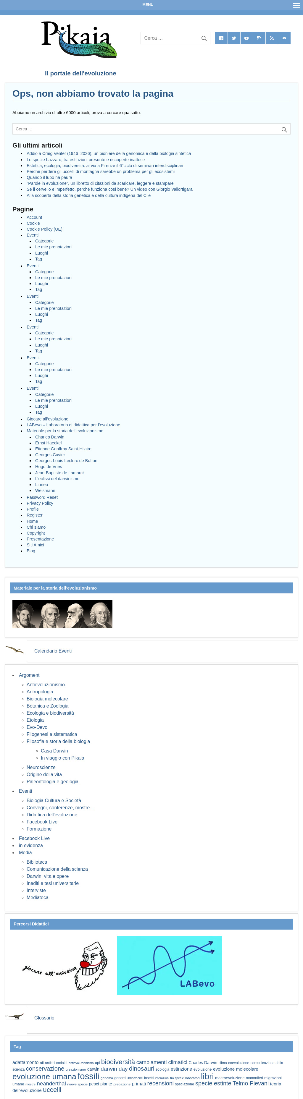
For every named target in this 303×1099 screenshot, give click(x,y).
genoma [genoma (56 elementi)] (107, 1078)
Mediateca (38, 897)
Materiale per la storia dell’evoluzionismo (65, 430)
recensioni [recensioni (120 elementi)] (160, 1083)
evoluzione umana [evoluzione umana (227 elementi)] (44, 1076)
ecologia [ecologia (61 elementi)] (162, 1069)
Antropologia (40, 691)
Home (32, 521)
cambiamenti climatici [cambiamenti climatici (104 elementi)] (161, 1062)
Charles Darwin (49, 437)
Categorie (44, 241)
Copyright (36, 533)
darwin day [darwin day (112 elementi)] (114, 1069)
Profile (33, 509)
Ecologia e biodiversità (50, 713)
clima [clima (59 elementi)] (222, 1063)
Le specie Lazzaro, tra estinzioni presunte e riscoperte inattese (86, 159)
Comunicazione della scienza (57, 869)
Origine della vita (44, 774)
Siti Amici (35, 545)
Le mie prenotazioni (53, 247)
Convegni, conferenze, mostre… (60, 807)
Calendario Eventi (53, 650)
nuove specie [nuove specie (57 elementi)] (77, 1084)
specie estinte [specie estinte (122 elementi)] (213, 1083)
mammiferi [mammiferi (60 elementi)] (254, 1078)
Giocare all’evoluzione (47, 419)
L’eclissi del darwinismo (57, 478)
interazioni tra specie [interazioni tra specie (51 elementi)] (169, 1078)
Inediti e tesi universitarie (53, 883)
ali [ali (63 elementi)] (42, 1063)
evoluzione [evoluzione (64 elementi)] (203, 1069)
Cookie (33, 223)
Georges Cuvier (50, 454)
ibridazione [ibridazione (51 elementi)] (135, 1078)
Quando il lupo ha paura (49, 177)
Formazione (39, 828)
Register (35, 515)
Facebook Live (42, 821)
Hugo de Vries (48, 466)
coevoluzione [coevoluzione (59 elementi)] (238, 1063)
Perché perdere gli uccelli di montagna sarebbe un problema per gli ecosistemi (101, 171)
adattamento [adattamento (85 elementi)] (25, 1062)
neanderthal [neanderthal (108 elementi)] (51, 1083)
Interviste (36, 890)
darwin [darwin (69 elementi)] (93, 1069)
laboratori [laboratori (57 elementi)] (192, 1078)
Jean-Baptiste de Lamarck (60, 472)
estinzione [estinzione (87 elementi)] (181, 1069)
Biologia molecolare (47, 698)
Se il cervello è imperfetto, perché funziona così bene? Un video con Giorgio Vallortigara (109, 189)
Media (25, 852)
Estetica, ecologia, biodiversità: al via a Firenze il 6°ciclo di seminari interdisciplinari (105, 165)
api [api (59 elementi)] (97, 1063)
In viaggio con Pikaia (62, 757)
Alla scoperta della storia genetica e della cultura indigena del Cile (89, 195)
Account (34, 217)
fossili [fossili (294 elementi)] (88, 1076)
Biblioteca (37, 862)
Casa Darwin (54, 750)
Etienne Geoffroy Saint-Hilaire (63, 448)
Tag (38, 259)
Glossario (44, 1017)
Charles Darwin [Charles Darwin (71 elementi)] (202, 1062)
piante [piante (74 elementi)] (106, 1084)
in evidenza (31, 845)
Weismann (45, 490)
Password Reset (42, 497)
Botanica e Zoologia (47, 705)
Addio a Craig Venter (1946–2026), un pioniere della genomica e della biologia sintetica (109, 153)
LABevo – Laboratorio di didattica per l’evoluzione (73, 425)
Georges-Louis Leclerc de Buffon (66, 460)
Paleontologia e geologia (52, 781)
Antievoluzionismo (46, 684)
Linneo (41, 484)
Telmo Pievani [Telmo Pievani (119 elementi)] (251, 1083)
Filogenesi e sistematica (52, 734)
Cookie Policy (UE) (44, 229)
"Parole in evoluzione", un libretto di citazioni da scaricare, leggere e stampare (100, 183)
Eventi (32, 235)
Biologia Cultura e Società (54, 800)
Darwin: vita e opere (48, 876)
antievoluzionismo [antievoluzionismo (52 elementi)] (81, 1063)
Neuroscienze (41, 767)
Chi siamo (36, 527)
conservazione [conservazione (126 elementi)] (45, 1068)
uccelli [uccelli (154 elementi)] (52, 1089)
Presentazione (40, 539)
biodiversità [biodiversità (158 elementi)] (118, 1062)
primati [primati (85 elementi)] (139, 1083)
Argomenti (30, 675)
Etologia (35, 720)
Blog (31, 550)
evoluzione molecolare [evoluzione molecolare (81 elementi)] (235, 1069)
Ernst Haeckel (48, 443)
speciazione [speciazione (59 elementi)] (184, 1084)
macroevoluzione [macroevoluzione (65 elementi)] (229, 1078)
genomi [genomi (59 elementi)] (120, 1078)
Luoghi (41, 253)
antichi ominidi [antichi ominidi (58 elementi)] (56, 1063)
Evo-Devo (37, 727)
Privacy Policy (40, 503)
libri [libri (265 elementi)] (207, 1076)
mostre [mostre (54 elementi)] (30, 1084)
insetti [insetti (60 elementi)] (149, 1078)
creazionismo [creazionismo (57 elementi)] (76, 1069)
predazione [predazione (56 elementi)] (121, 1084)
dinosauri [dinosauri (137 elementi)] (141, 1068)
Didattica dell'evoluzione (52, 814)
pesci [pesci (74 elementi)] (94, 1084)
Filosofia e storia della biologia (58, 741)
